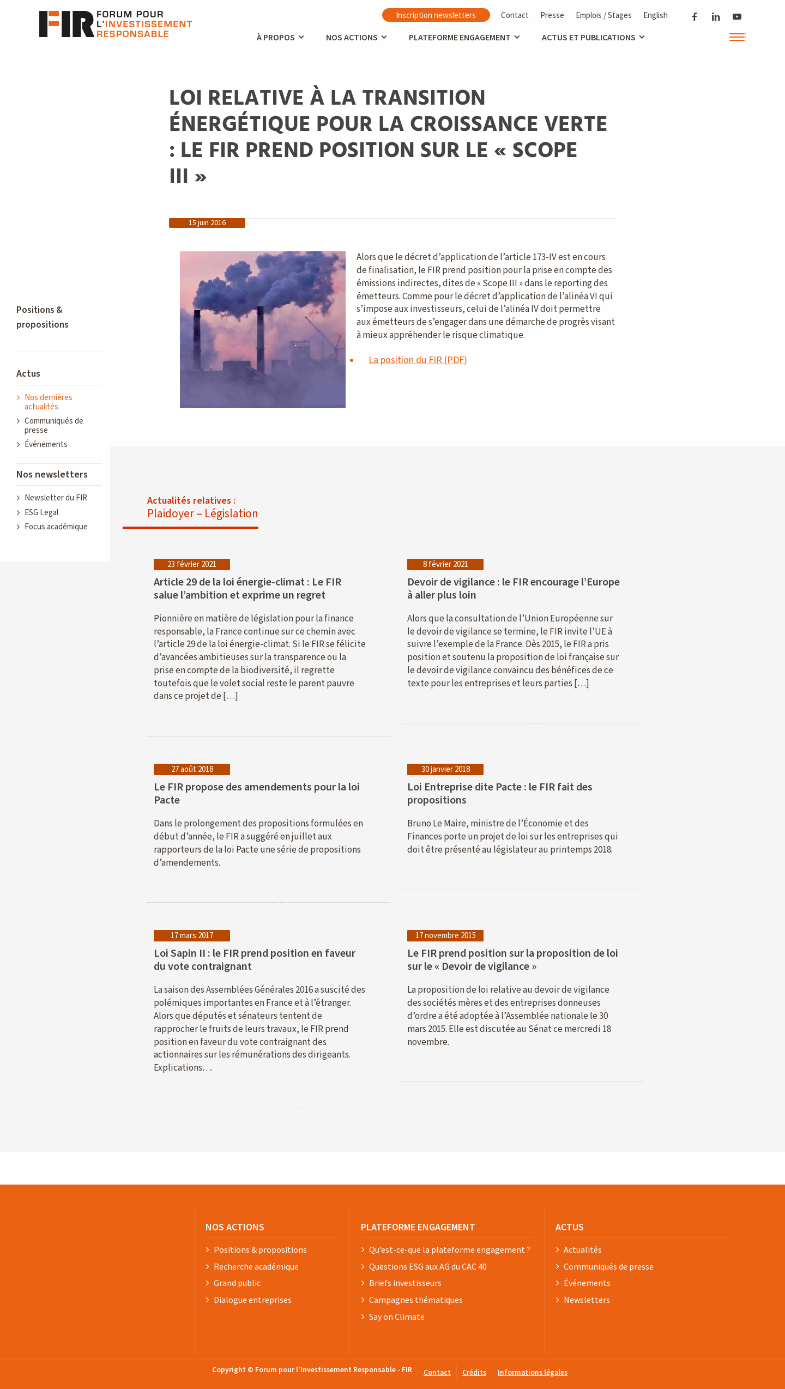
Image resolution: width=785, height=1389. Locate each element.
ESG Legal (41, 512)
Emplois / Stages (604, 15)
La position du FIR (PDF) (418, 360)
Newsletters (587, 1300)
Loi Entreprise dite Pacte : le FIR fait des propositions (500, 794)
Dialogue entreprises (253, 1300)
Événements (46, 444)
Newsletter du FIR (56, 498)
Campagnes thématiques (416, 1300)
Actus (28, 374)
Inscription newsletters (436, 15)
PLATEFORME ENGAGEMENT (418, 1227)
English (655, 15)
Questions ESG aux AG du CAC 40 (428, 1267)
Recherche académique (256, 1267)
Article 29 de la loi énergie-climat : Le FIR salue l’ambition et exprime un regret (247, 589)
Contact (515, 15)
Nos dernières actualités (49, 402)
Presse (552, 15)
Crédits (474, 1373)
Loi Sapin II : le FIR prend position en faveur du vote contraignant (254, 960)
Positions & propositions (260, 1250)
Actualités (583, 1250)
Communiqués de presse (54, 425)
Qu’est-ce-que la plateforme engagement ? (449, 1250)
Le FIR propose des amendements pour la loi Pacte (257, 794)
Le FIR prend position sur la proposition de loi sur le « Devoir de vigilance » (512, 960)
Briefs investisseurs (405, 1283)
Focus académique (56, 527)
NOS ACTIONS (235, 1227)
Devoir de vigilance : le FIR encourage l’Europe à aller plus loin (513, 589)
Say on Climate (397, 1317)
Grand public (237, 1283)
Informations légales (532, 1373)
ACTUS (569, 1227)
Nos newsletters (52, 474)
